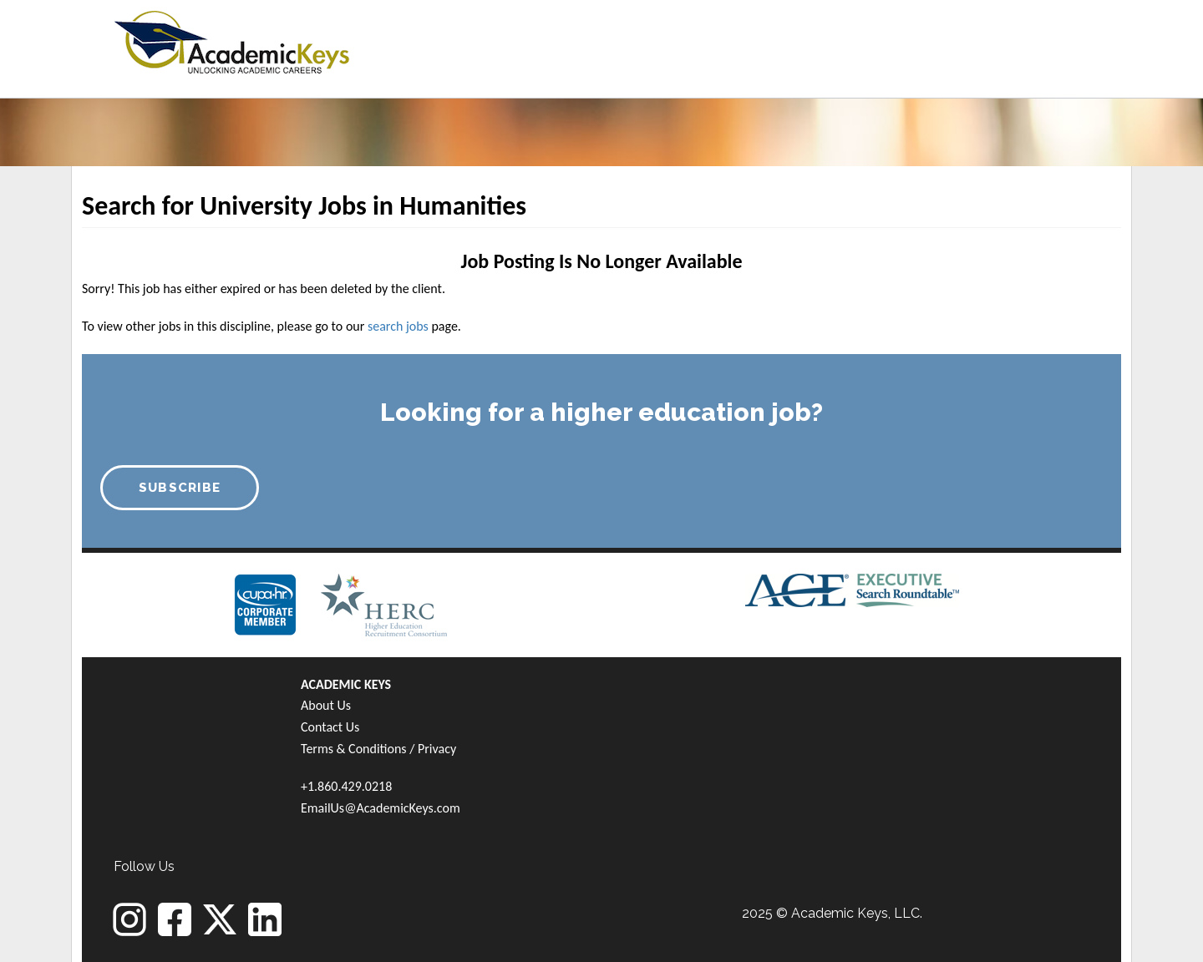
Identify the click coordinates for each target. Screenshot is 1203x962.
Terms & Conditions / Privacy (378, 749)
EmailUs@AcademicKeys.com (380, 808)
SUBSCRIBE (180, 487)
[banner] (232, 39)
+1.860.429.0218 (346, 786)
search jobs (398, 326)
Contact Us (330, 727)
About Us (326, 705)
